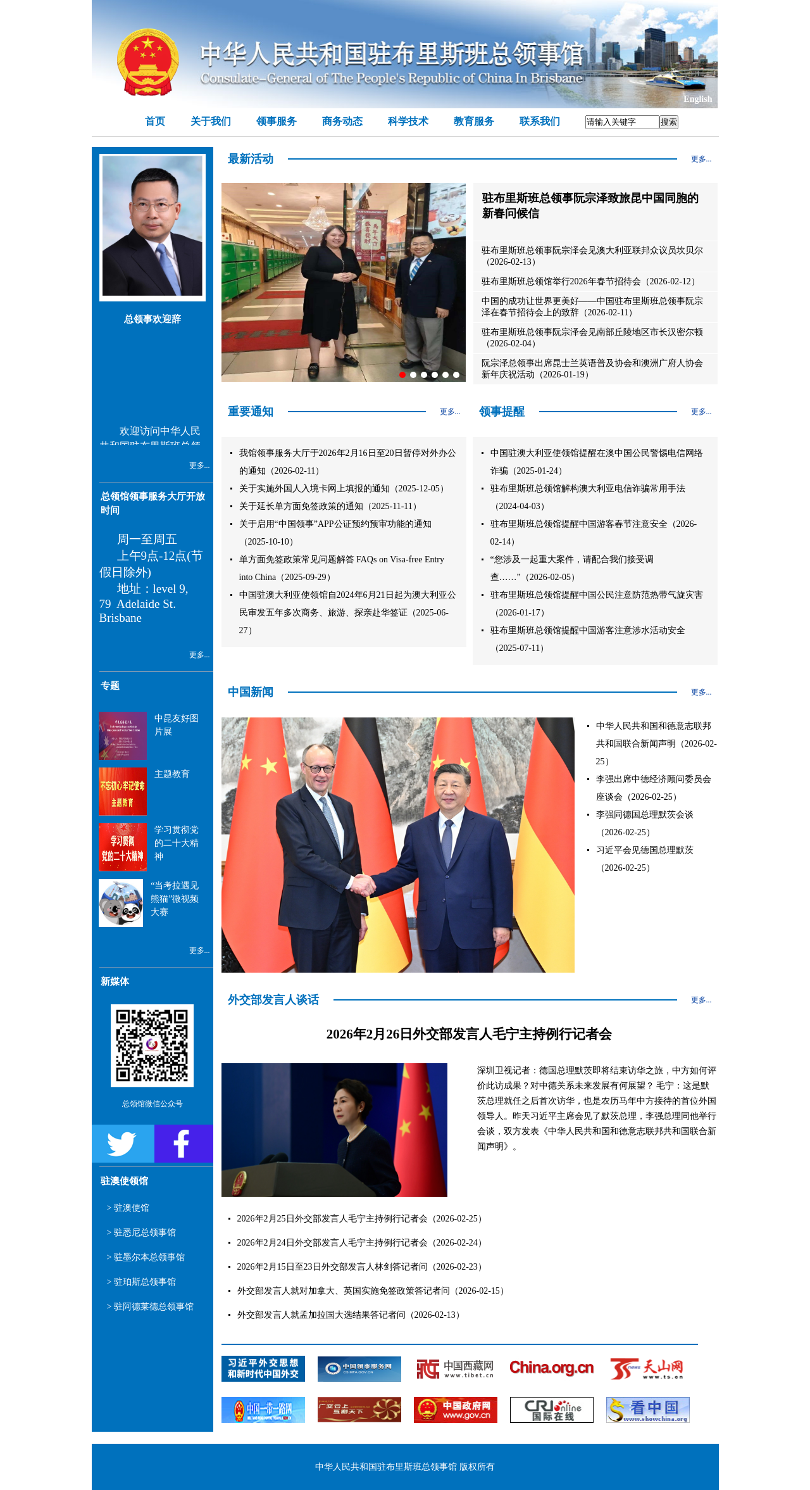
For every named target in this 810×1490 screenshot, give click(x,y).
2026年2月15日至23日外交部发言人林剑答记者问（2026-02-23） (362, 1267)
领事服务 (276, 121)
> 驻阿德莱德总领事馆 (150, 1306)
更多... (199, 465)
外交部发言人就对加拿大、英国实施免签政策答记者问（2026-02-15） (373, 1291)
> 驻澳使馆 (128, 1208)
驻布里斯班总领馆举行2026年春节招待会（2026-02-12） (591, 281)
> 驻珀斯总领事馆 (141, 1282)
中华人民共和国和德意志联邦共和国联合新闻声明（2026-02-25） (656, 743)
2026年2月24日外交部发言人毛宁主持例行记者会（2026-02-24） (362, 1242)
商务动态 (342, 121)
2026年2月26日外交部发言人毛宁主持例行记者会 (470, 1034)
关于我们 (210, 121)
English (697, 99)
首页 (155, 121)
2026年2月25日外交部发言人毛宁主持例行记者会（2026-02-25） (362, 1218)
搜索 (669, 122)
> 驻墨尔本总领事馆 (146, 1257)
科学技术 (408, 121)
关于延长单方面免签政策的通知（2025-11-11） (330, 506)
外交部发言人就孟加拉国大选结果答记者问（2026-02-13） (350, 1315)
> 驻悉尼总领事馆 (141, 1232)
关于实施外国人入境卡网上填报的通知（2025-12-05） (344, 488)
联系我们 (540, 121)
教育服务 (474, 121)
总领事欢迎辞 (152, 319)
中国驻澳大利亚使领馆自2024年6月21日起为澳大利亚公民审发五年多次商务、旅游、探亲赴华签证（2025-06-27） (347, 612)
